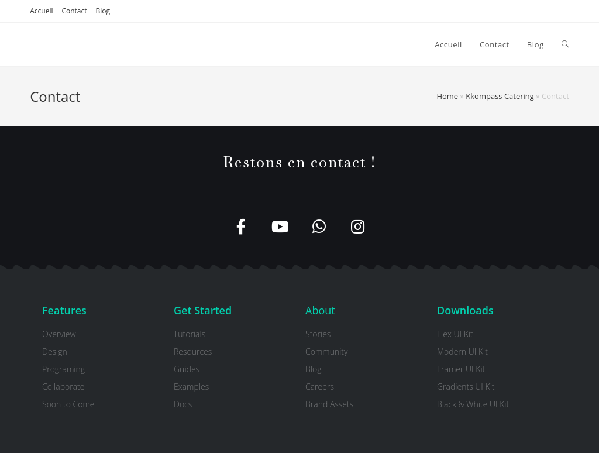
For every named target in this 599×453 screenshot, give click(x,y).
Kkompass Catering (500, 96)
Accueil (41, 11)
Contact (74, 11)
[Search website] (565, 44)
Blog (103, 11)
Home (447, 96)
